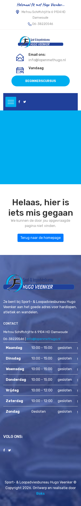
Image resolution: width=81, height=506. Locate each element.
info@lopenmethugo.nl (47, 60)
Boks (40, 493)
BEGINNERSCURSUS (40, 81)
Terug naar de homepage (40, 238)
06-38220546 (42, 24)
